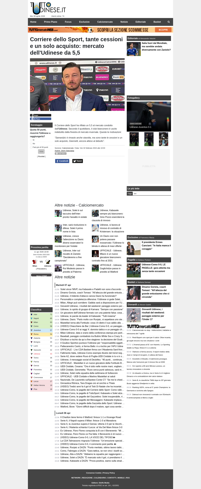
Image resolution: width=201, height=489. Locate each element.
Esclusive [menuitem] (84, 22)
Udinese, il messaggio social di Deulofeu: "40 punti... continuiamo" (93, 360)
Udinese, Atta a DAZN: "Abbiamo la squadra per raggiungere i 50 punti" (95, 454)
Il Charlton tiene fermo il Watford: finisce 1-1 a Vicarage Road (90, 417)
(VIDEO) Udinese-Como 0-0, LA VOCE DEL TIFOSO (86, 437)
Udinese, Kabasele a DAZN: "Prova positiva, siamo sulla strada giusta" (95, 461)
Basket (131, 282)
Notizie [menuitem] (124, 22)
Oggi (130, 194)
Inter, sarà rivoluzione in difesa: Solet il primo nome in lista (74, 228)
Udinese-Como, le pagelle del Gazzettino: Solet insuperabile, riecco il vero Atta (99, 396)
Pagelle (131, 260)
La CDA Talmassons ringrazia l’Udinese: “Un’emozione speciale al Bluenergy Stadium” (103, 441)
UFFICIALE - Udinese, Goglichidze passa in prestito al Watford (111, 268)
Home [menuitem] (33, 22)
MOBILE (121, 478)
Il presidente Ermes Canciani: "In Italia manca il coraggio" (156, 245)
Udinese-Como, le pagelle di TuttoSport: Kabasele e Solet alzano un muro (97, 393)
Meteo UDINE (41, 276)
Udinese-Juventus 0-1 (140, 127)
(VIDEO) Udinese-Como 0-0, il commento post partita (87, 444)
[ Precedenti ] (41, 269)
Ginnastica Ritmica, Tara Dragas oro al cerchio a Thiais (87, 383)
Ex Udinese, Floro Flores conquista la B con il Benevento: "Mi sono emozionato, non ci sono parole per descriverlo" (117, 430)
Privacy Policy (109, 473)
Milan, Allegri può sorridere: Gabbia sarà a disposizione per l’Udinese (94, 303)
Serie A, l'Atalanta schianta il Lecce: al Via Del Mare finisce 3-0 (91, 427)
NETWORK (76, 478)
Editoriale (133, 38)
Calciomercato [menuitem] (105, 22)
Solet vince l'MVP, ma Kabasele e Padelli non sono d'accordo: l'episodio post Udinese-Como (106, 289)
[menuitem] (168, 22)
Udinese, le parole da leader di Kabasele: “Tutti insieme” (88, 316)
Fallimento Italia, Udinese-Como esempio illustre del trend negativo (93, 353)
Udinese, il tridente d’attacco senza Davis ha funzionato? (88, 296)
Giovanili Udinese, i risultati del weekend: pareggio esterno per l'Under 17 (96, 306)
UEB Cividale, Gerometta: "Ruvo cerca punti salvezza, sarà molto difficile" (96, 370)
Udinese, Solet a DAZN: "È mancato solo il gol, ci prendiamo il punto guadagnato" (100, 457)
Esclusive (133, 237)
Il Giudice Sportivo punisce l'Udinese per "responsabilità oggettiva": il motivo (98, 343)
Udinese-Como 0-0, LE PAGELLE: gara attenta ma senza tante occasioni (156, 267)
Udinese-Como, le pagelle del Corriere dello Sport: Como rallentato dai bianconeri (100, 390)
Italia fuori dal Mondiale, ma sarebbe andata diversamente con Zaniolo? (156, 46)
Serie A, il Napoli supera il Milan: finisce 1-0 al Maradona (88, 420)
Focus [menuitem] (68, 22)
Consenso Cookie (93, 473)
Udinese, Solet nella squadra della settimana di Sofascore (89, 373)
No (34, 144)
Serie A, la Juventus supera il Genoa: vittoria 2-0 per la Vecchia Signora (95, 424)
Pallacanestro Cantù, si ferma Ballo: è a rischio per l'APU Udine (91, 346)
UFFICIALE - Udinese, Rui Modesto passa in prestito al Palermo (74, 268)
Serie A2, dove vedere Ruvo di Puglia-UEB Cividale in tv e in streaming (95, 356)
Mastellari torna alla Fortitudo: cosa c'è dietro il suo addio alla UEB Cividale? (98, 323)
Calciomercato (68, 148)
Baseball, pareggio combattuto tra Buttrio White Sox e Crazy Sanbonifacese (97, 336)
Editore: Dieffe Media (100, 483)
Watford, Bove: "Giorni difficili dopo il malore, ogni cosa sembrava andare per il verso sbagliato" (107, 406)
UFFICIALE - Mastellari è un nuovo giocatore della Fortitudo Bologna (94, 363)
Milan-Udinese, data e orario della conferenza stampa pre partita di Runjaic (97, 333)
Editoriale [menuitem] (141, 22)
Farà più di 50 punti (40, 147)
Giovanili (132, 304)
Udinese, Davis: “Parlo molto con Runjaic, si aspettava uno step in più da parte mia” (101, 319)
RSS (128, 478)
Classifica (36, 309)
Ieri (135, 194)
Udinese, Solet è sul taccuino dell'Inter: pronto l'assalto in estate (75, 213)
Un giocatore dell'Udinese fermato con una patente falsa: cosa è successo (97, 313)
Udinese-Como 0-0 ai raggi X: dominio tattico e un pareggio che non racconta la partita (103, 329)
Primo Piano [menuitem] (50, 22)
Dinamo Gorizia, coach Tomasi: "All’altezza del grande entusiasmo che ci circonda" (101, 292)
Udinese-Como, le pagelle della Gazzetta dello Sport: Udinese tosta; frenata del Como (103, 403)
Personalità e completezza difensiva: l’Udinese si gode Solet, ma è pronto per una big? (103, 299)
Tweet (77, 161)
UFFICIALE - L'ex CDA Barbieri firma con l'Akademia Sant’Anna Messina (96, 349)
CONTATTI (111, 478)
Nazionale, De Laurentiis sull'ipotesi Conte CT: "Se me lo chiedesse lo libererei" (99, 380)
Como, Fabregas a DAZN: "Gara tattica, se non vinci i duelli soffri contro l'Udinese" (101, 451)
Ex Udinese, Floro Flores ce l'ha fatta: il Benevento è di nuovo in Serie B (96, 434)
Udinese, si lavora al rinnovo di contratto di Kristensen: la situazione (112, 228)
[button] (41, 151)
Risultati (41, 156)
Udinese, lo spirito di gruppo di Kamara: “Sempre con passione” (91, 309)
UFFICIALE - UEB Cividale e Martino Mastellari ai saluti (87, 376)
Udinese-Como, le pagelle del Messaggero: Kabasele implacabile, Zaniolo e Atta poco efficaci (106, 400)
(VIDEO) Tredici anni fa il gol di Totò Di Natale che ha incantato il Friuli (95, 386)
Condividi (62, 161)
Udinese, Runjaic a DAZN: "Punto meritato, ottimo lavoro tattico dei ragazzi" (97, 447)
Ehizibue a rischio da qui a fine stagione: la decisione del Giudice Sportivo (96, 339)
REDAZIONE (87, 478)
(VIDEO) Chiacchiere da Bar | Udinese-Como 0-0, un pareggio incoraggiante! (98, 326)
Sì (33, 140)
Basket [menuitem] (157, 22)
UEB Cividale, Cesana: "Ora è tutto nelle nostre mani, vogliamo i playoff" (96, 366)
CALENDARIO (100, 478)
